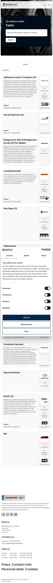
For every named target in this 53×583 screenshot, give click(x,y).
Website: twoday (6, 581)
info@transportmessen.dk (14, 543)
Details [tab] (26, 255)
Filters (26, 64)
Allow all (26, 317)
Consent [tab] (9, 255)
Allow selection (26, 324)
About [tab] (43, 255)
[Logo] (10, 5)
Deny (26, 331)
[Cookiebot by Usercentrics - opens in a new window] (41, 250)
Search (10, 40)
